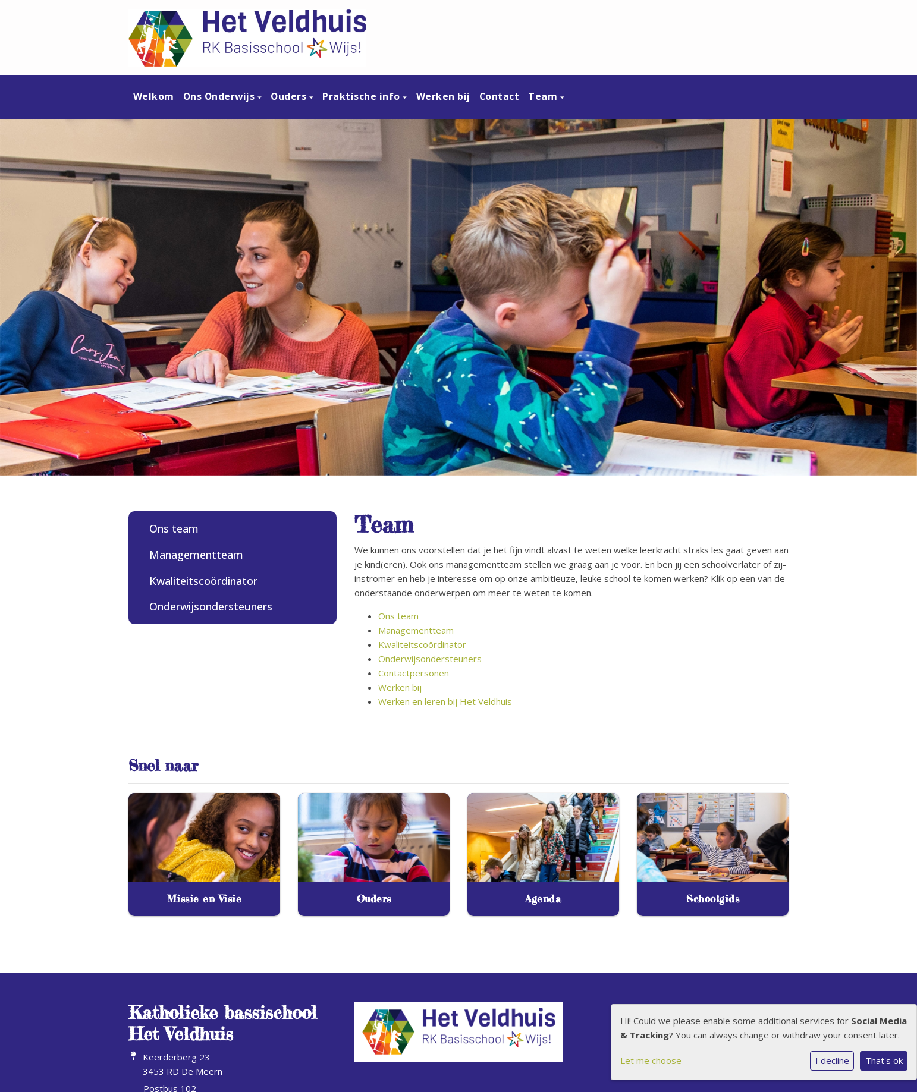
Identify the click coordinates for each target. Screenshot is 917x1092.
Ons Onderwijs (220, 96)
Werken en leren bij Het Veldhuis (445, 701)
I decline (832, 1060)
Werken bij (443, 96)
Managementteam (196, 554)
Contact (499, 96)
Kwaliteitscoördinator (203, 581)
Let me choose (651, 1060)
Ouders (290, 96)
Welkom (153, 96)
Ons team (174, 528)
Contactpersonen (413, 673)
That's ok (884, 1060)
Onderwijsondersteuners (210, 606)
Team (544, 96)
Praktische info (362, 96)
